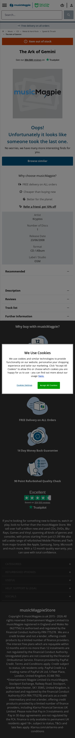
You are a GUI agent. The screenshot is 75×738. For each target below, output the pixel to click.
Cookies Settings (24, 385)
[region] (37, 369)
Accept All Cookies (48, 385)
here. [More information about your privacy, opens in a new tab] (41, 376)
